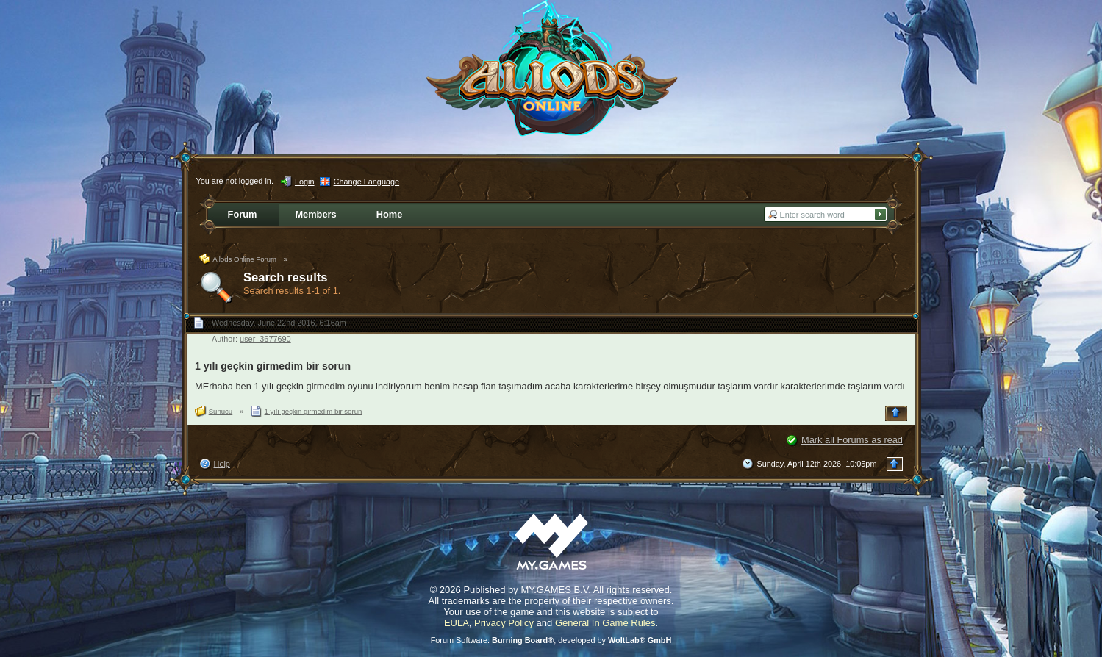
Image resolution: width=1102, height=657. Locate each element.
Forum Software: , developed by (551, 640)
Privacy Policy (504, 622)
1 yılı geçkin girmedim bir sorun (273, 366)
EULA (456, 622)
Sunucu (221, 411)
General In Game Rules (605, 622)
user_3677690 (265, 338)
